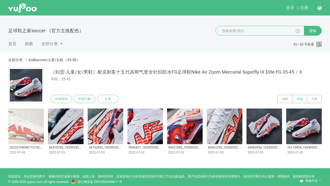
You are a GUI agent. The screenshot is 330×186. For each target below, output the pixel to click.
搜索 (312, 31)
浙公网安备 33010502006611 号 (96, 182)
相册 (29, 43)
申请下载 (84, 99)
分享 (108, 99)
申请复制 (61, 99)
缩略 (285, 99)
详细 (299, 99)
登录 (290, 7)
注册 (304, 7)
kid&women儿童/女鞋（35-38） (54, 60)
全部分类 (49, 43)
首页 (12, 43)
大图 (314, 99)
